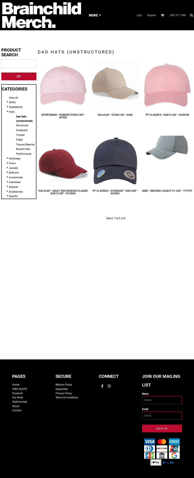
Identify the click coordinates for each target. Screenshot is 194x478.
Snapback (22, 130)
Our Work (17, 397)
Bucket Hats (23, 149)
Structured (22, 125)
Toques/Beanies (25, 144)
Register (151, 15)
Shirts (12, 102)
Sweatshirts (16, 107)
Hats (12, 111)
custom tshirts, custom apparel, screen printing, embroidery (97, 290)
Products (17, 393)
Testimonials (19, 401)
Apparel (13, 186)
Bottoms (14, 172)
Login (139, 15)
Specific (13, 196)
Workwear (15, 158)
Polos (12, 163)
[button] (162, 15)
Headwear (15, 182)
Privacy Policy (63, 393)
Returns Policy (63, 384)
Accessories (16, 177)
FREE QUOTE (19, 389)
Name (145, 393)
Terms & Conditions (66, 397)
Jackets (13, 168)
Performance (23, 153)
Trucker (20, 135)
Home (15, 384)
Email (145, 409)
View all (13, 97)
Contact (16, 410)
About (15, 406)
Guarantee (61, 389)
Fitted (19, 139)
